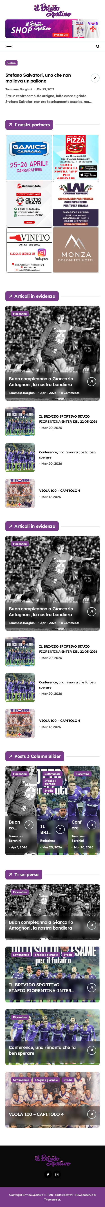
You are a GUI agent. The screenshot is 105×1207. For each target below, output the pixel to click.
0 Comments (70, 393)
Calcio (11, 63)
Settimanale (21, 954)
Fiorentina (20, 313)
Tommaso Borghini (18, 89)
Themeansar (52, 1199)
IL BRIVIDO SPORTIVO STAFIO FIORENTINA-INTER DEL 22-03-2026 (40, 990)
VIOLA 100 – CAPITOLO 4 (59, 490)
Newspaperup (84, 1194)
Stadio (68, 954)
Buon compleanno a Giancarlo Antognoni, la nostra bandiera (41, 381)
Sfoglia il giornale (46, 954)
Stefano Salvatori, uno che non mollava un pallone (38, 78)
